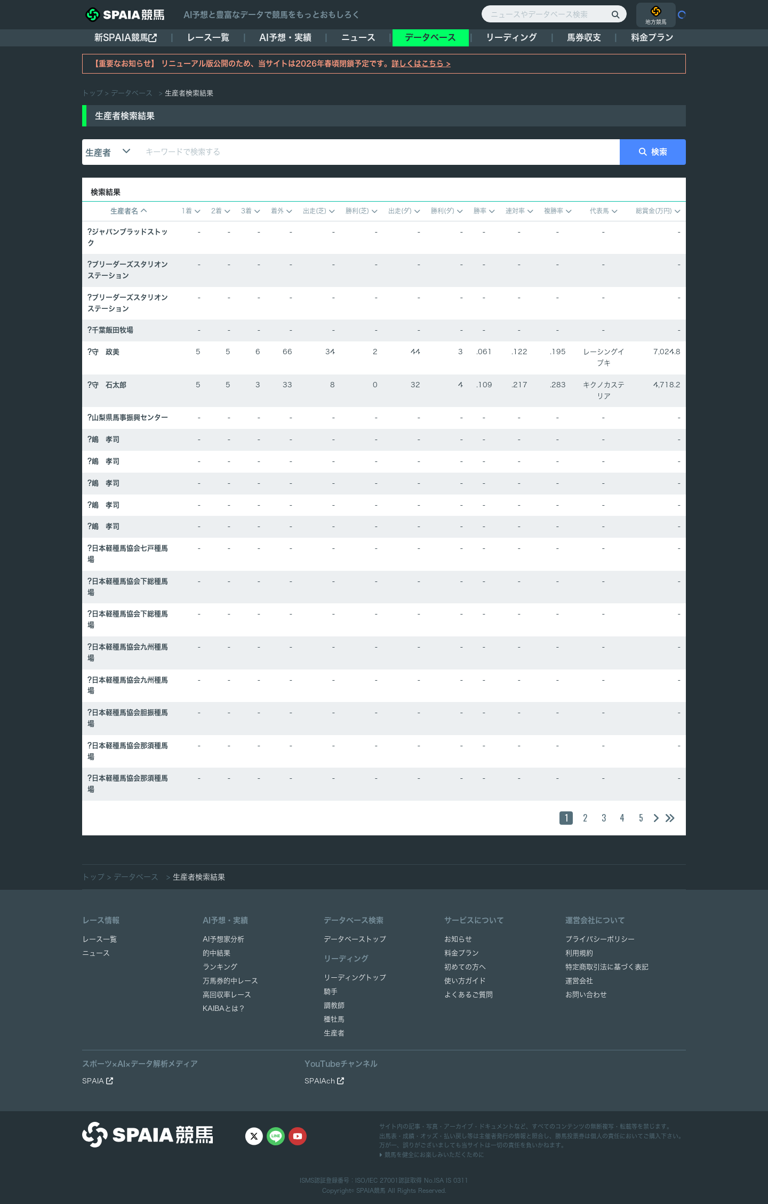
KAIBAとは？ (224, 1008)
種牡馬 (334, 1019)
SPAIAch (324, 1081)
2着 (220, 211)
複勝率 (558, 211)
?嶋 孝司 (103, 439)
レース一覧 (208, 37)
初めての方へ (465, 966)
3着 (250, 211)
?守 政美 (103, 351)
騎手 (331, 991)
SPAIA (97, 1081)
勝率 (484, 211)
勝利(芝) (362, 211)
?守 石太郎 (106, 384)
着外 (281, 211)
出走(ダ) (404, 211)
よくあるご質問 (468, 994)
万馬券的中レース (230, 980)
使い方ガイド (465, 980)
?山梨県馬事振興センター (127, 417)
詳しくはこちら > (421, 63)
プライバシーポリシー (600, 939)
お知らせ (458, 939)
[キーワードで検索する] (379, 152)
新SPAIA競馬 (125, 37)
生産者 (98, 152)
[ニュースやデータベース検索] (554, 13)
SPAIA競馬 (371, 1190)
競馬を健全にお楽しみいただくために (431, 1155)
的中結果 (216, 953)
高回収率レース (227, 994)
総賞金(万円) (658, 211)
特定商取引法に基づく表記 (607, 966)
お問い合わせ (586, 994)
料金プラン (461, 953)
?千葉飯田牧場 (110, 329)
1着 (191, 211)
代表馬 (604, 211)
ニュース (358, 37)
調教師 (334, 1005)
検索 (653, 152)
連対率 (519, 211)
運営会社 (579, 980)
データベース (430, 37)
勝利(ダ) (447, 211)
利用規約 (579, 953)
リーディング (511, 37)
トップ (92, 93)
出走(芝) (319, 211)
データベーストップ (355, 939)
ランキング (220, 966)
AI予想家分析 (223, 939)
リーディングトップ (355, 977)
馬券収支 (584, 37)
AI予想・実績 (285, 37)
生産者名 (128, 211)
